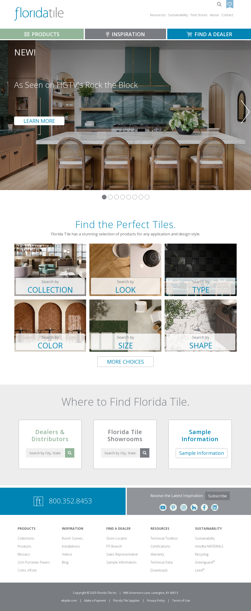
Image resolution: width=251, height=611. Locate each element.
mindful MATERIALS (209, 546)
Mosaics (24, 554)
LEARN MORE (39, 120)
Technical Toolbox (164, 538)
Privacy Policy (156, 601)
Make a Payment (95, 601)
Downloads (159, 570)
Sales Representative (122, 554)
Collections (26, 538)
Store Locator (116, 538)
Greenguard (205, 562)
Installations (71, 546)
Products (24, 546)
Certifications (160, 546)
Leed (199, 570)
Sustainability (205, 538)
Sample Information (201, 453)
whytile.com (69, 601)
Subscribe (217, 495)
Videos (67, 554)
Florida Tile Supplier (126, 601)
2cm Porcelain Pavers (34, 562)
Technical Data (162, 562)
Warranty (157, 554)
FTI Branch (114, 546)
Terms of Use (181, 601)
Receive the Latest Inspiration (176, 495)
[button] (158, 14)
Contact (227, 15)
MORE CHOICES (125, 361)
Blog (65, 562)
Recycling (201, 554)
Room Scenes (72, 538)
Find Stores (198, 15)
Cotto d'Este (27, 570)
